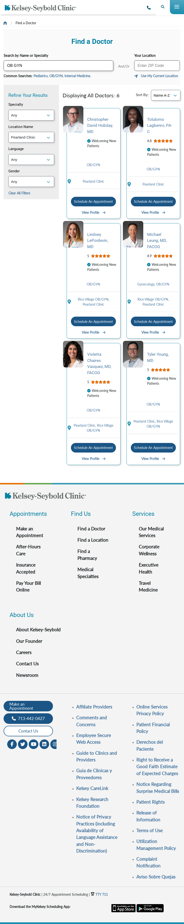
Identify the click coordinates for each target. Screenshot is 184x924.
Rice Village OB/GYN (93, 299)
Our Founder (29, 641)
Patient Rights (150, 802)
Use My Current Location (159, 76)
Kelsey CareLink (92, 788)
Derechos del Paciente (149, 745)
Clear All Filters (19, 193)
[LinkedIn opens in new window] (44, 744)
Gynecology (146, 284)
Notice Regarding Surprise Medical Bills (157, 787)
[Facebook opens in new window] (12, 744)
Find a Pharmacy (87, 554)
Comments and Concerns (91, 721)
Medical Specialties (87, 573)
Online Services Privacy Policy (151, 710)
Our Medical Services (151, 532)
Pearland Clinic (93, 181)
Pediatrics (41, 76)
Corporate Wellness (149, 550)
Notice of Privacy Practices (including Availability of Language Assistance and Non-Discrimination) (96, 834)
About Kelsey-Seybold (38, 629)
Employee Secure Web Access (93, 738)
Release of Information (148, 816)
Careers (23, 652)
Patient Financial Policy (153, 728)
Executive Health (148, 568)
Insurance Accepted (25, 568)
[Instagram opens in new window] (55, 744)
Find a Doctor (26, 23)
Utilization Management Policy (156, 844)
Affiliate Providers (94, 706)
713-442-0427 (28, 718)
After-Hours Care (28, 550)
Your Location (144, 55)
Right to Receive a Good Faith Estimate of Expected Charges (157, 766)
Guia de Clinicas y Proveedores (94, 774)
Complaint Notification (148, 862)
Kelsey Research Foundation (92, 802)
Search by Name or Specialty (26, 55)
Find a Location (92, 540)
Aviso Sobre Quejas (155, 876)
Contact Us (27, 663)
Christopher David (100, 125)
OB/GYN (56, 76)
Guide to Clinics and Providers (96, 756)
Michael (157, 240)
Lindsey (97, 240)
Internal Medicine (77, 76)
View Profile (93, 212)
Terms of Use (149, 830)
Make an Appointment (29, 532)
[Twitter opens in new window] (23, 744)
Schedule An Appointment (93, 201)
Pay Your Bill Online (28, 586)
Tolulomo (159, 125)
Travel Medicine (148, 586)
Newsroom (27, 675)
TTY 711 (99, 894)
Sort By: (142, 95)
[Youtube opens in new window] (34, 744)
